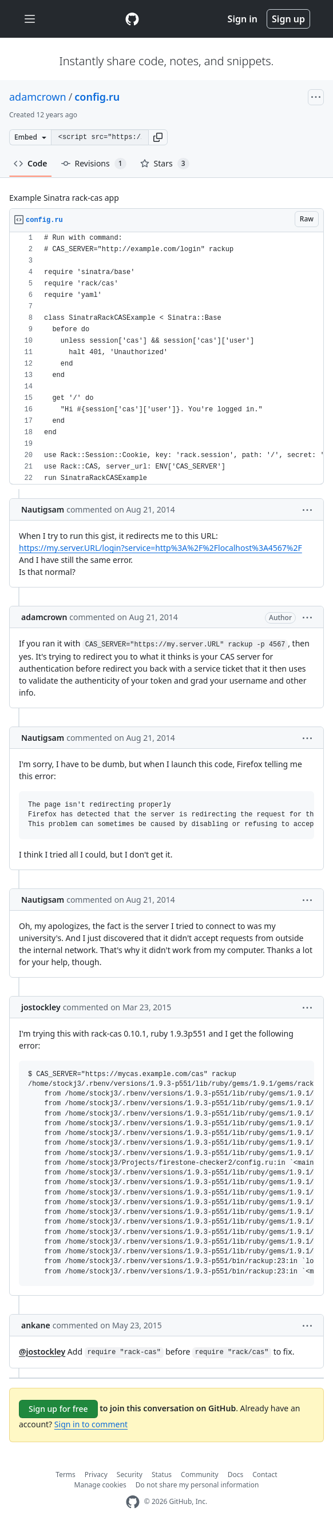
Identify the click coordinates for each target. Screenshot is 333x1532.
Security (129, 1474)
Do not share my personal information (197, 1485)
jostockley (41, 1007)
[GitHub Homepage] (133, 1502)
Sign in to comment (91, 1424)
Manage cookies (100, 1485)
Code (30, 163)
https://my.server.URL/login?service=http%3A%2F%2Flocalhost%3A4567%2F (160, 547)
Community (200, 1474)
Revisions (93, 163)
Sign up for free (58, 1408)
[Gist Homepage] (132, 19)
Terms (66, 1474)
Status (162, 1474)
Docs (236, 1474)
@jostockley (42, 1351)
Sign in (242, 19)
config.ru (97, 97)
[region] (166, 358)
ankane (35, 1325)
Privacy (96, 1474)
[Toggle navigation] (30, 19)
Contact (264, 1474)
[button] (158, 137)
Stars (164, 163)
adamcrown (37, 97)
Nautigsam (42, 509)
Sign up (288, 19)
